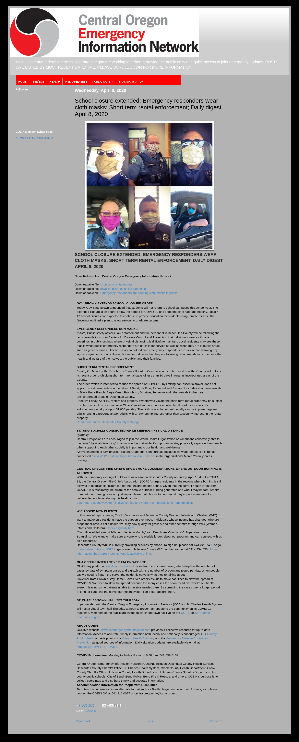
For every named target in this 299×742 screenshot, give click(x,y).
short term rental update (116, 284)
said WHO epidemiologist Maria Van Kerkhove (124, 456)
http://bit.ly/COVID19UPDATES (97, 646)
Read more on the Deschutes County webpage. (108, 422)
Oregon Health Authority (138, 638)
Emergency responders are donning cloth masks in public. (139, 293)
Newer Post (83, 721)
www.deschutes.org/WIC (96, 549)
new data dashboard (119, 566)
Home (150, 721)
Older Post (216, 721)
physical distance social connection (124, 288)
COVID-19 (90, 710)
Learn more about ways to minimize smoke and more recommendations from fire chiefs (135, 502)
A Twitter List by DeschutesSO (34, 137)
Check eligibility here (120, 528)
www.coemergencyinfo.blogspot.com (125, 630)
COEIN (185, 612)
